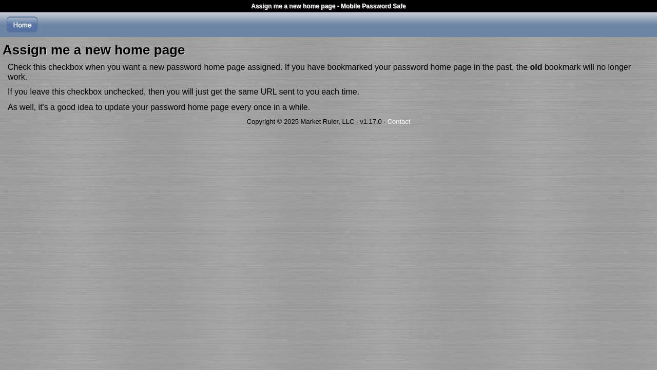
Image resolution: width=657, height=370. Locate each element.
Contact (399, 121)
